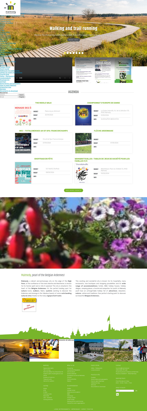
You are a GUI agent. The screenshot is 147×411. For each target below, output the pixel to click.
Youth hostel (70, 399)
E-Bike (45, 392)
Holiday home (71, 390)
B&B (68, 394)
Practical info (110, 5)
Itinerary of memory (49, 377)
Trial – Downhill (47, 397)
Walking (43, 5)
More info (73, 40)
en (139, 3)
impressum (75, 409)
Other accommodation (73, 392)
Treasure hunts (47, 379)
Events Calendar (71, 373)
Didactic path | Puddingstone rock (53, 373)
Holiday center (71, 397)
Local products (95, 370)
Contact (93, 377)
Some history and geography (99, 379)
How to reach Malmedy (97, 381)
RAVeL (45, 388)
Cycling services (48, 399)
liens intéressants (62, 409)
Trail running (46, 370)
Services (93, 384)
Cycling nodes (47, 394)
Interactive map (95, 383)
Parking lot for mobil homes (75, 401)
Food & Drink (96, 5)
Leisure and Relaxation (73, 370)
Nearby (69, 381)
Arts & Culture (71, 372)
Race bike (46, 396)
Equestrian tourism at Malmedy (76, 375)
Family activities (71, 379)
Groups (69, 377)
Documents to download (98, 386)
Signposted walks (48, 368)
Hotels (69, 388)
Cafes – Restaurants (96, 368)
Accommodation (83, 5)
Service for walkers (48, 381)
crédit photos (87, 409)
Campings (70, 396)
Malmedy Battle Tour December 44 (53, 372)
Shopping (70, 368)
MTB (44, 390)
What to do (70, 5)
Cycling (57, 5)
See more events (73, 190)
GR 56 (45, 375)
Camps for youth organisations (76, 403)
